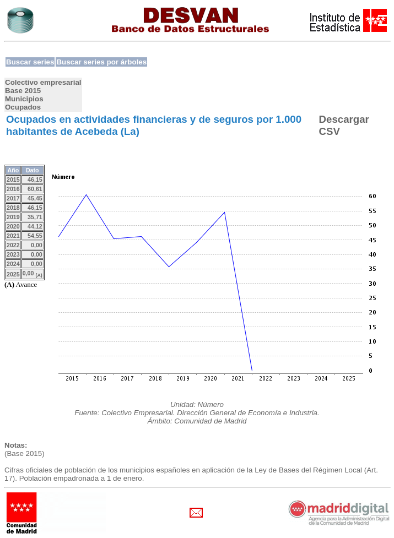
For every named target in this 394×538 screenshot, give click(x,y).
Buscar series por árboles (101, 62)
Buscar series (30, 62)
